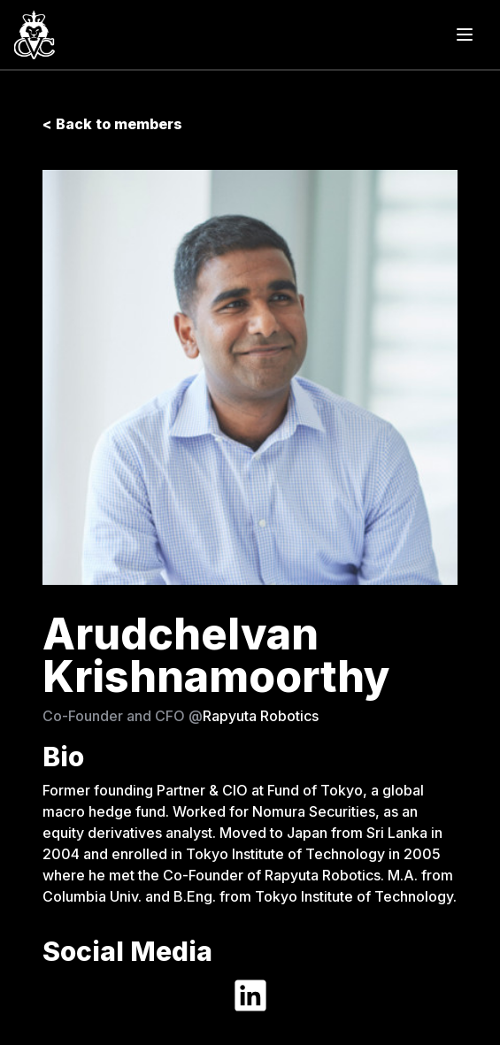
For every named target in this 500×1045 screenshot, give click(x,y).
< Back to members (112, 124)
